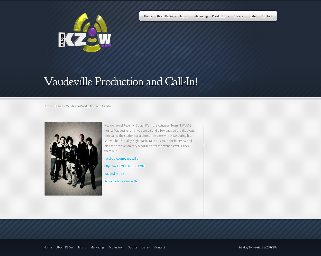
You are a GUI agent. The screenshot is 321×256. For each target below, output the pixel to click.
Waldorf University (250, 247)
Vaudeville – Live (115, 174)
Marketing (201, 16)
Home (148, 16)
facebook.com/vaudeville (121, 158)
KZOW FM (270, 247)
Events (59, 106)
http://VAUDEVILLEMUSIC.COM (124, 166)
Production (220, 16)
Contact (267, 16)
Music (185, 16)
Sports (239, 16)
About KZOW (166, 16)
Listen (253, 16)
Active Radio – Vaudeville (120, 181)
